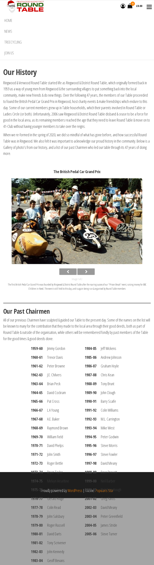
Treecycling (13, 42)
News (8, 31)
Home (8, 20)
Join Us (9, 52)
